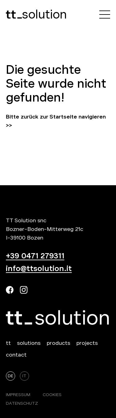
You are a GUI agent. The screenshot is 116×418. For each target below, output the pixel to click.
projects (87, 343)
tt (8, 343)
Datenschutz (22, 403)
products (58, 343)
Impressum (18, 394)
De (10, 375)
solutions (29, 343)
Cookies (52, 394)
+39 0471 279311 (35, 256)
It (24, 375)
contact (16, 354)
